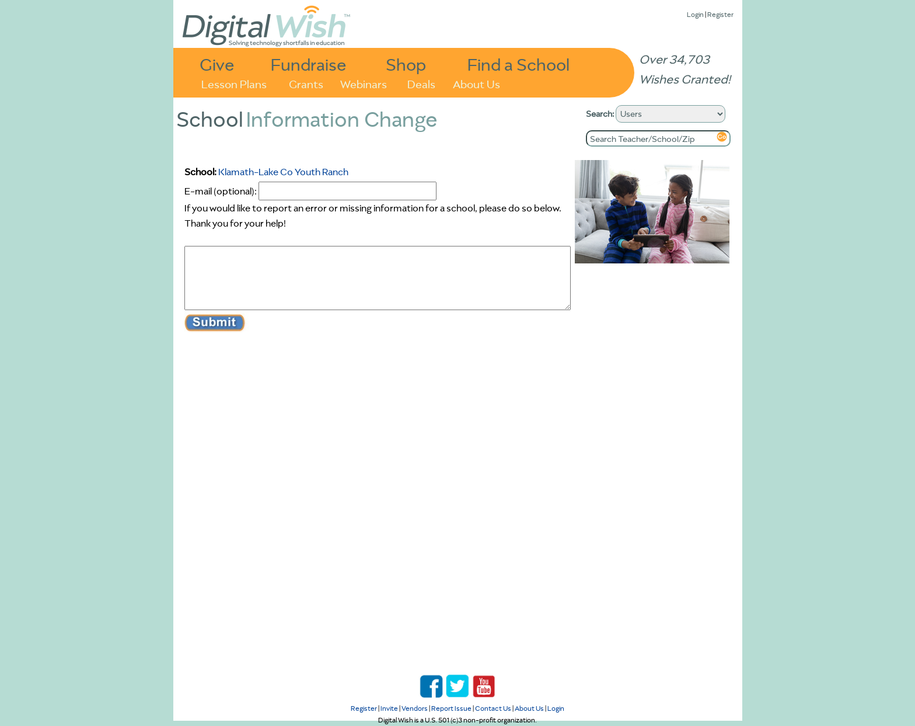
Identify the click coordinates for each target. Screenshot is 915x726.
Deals (421, 83)
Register (720, 14)
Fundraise (309, 64)
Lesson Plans (234, 83)
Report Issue (451, 708)
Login (695, 14)
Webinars (363, 83)
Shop (406, 64)
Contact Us (493, 708)
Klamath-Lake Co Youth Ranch (283, 171)
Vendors (414, 708)
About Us (476, 83)
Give (217, 64)
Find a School (518, 64)
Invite (389, 708)
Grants (306, 83)
